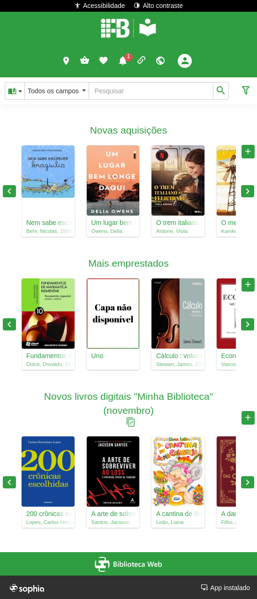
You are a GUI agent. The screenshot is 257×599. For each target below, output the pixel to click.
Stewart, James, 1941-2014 (178, 364)
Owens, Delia (107, 231)
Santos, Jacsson (110, 522)
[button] (66, 60)
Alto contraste (158, 5)
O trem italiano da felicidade (178, 222)
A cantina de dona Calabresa (178, 513)
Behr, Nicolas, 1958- (48, 231)
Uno (97, 355)
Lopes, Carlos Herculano (48, 522)
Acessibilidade (99, 5)
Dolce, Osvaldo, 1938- (48, 364)
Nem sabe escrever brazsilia (48, 222)
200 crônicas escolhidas (48, 513)
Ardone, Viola (172, 231)
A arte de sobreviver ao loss (113, 513)
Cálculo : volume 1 (178, 355)
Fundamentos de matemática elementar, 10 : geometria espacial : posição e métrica (48, 355)
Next (248, 191)
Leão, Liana (169, 522)
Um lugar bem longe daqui (113, 222)
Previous (9, 191)
